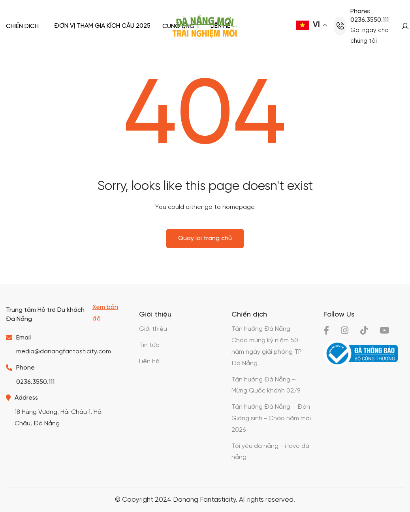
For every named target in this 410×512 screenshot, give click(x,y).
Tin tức (149, 345)
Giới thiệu (153, 329)
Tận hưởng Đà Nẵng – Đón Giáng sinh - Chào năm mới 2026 (271, 418)
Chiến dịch (24, 26)
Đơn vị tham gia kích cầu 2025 (102, 26)
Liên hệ (149, 361)
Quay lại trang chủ (205, 238)
